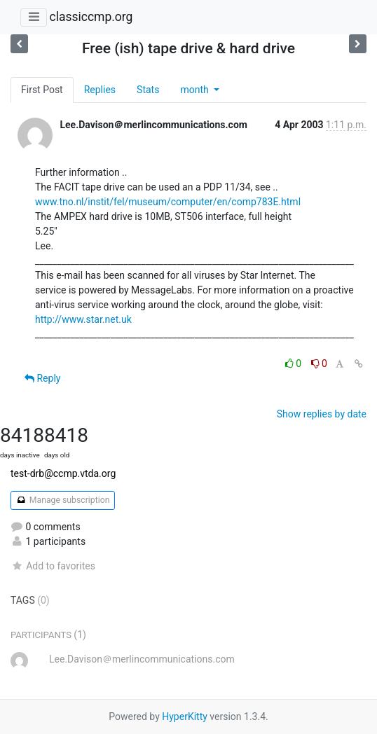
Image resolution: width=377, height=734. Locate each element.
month (195, 89)
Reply (42, 378)
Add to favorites (53, 566)
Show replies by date (321, 414)
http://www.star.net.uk (83, 319)
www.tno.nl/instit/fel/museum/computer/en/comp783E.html (168, 201)
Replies (100, 89)
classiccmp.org (90, 17)
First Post (42, 89)
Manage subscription (62, 500)
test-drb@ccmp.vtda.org (63, 473)
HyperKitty (184, 716)
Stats (148, 89)
